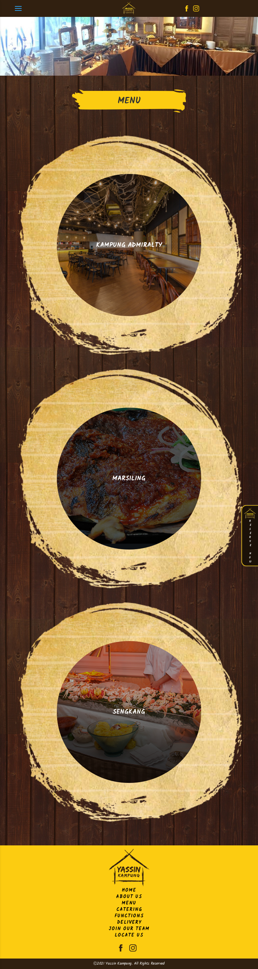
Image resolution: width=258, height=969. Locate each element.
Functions (129, 916)
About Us (129, 896)
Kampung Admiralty (129, 245)
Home (129, 890)
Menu (129, 903)
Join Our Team (129, 928)
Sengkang (129, 712)
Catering (129, 909)
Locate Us (129, 935)
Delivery (129, 922)
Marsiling (128, 478)
